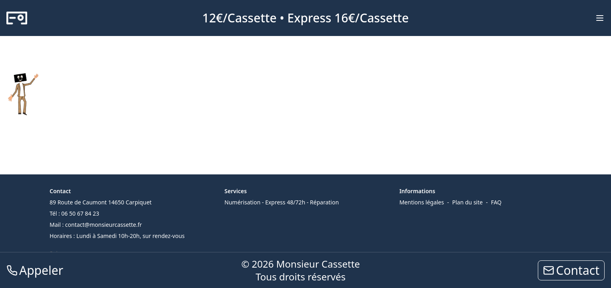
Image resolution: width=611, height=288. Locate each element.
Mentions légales (421, 202)
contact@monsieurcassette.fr (103, 224)
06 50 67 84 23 (80, 213)
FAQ (496, 202)
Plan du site (467, 202)
